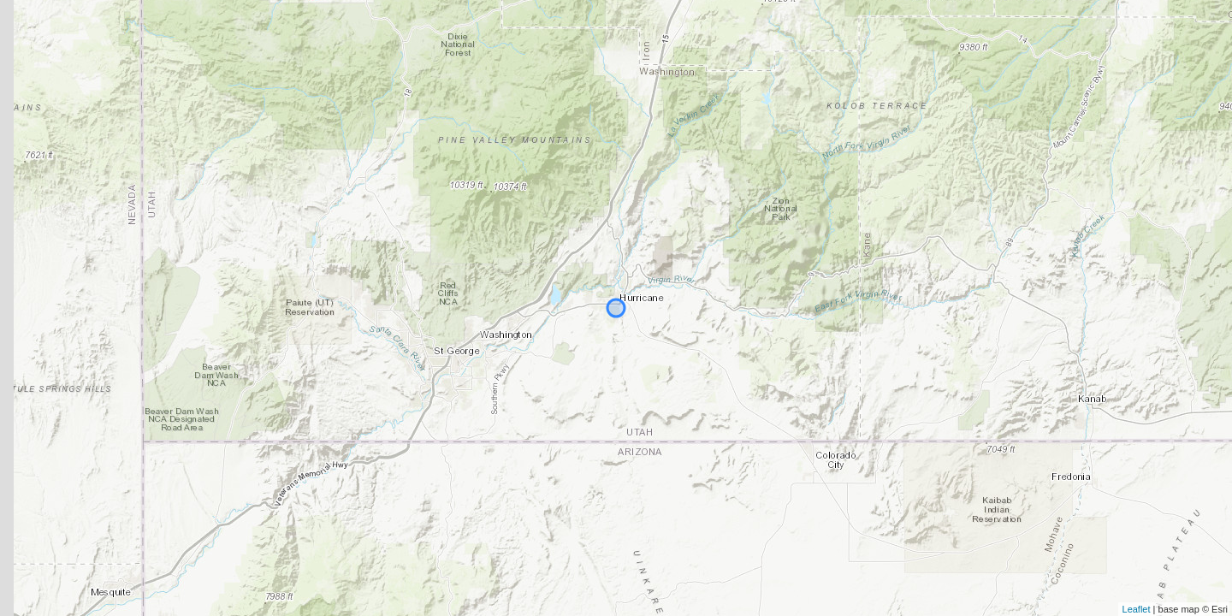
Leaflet (1136, 609)
